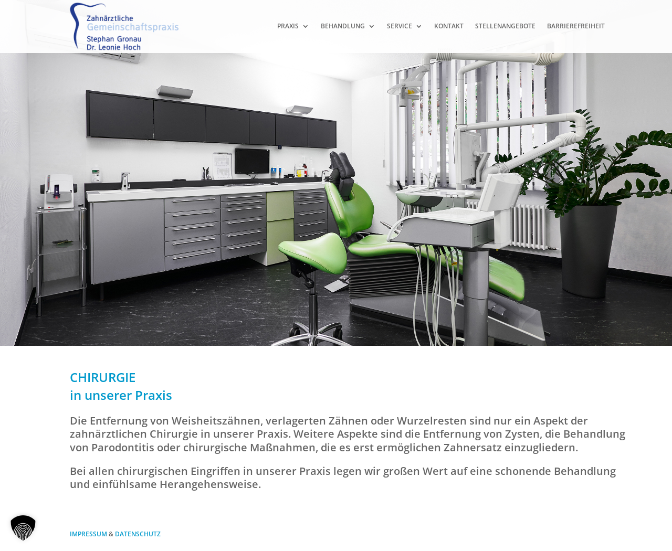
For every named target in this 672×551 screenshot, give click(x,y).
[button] (23, 528)
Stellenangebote (505, 26)
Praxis (288, 26)
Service (399, 26)
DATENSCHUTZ (138, 533)
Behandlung (343, 26)
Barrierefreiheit (576, 26)
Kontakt (449, 26)
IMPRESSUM (88, 533)
